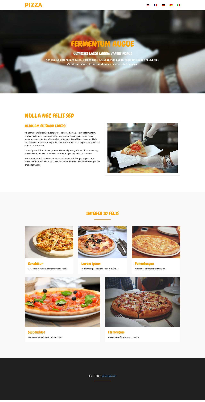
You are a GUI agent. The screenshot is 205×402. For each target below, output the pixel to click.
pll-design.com (109, 376)
